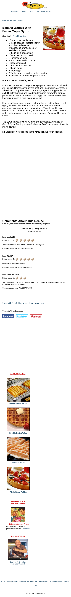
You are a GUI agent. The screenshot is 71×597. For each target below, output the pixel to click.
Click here (25, 529)
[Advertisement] (35, 175)
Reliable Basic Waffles (18, 432)
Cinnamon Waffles (18, 461)
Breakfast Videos (18, 536)
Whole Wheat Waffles (18, 491)
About (9, 581)
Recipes (14, 11)
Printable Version (19, 36)
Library (23, 11)
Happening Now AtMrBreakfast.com (18, 502)
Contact (15, 581)
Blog (31, 11)
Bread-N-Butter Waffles (18, 402)
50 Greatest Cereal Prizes (19, 524)
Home (3, 581)
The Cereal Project (43, 11)
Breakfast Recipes (9, 20)
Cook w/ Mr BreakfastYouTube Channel (18, 563)
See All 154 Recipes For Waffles (23, 303)
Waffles (20, 20)
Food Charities (63, 581)
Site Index (53, 581)
